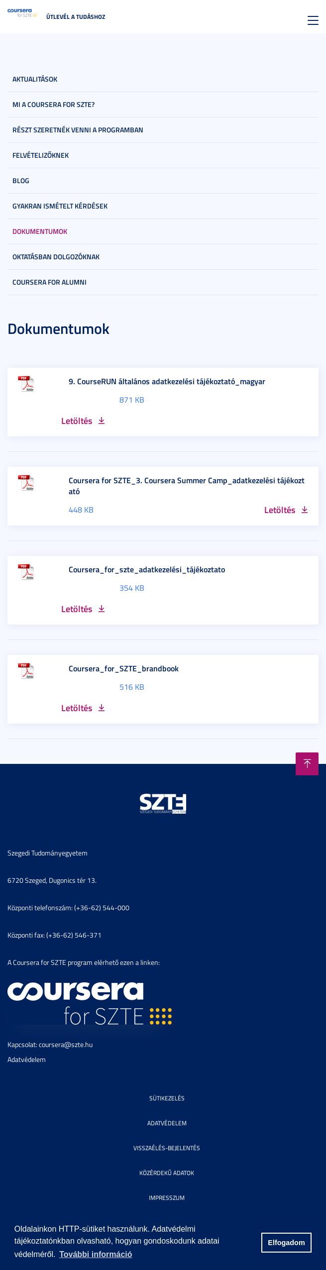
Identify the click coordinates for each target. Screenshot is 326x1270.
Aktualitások (34, 79)
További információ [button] (95, 1254)
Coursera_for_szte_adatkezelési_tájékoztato (147, 569)
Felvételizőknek (40, 155)
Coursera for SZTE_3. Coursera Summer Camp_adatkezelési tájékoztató (187, 486)
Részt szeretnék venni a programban (77, 129)
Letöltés (76, 420)
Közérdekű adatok (166, 1172)
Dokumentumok (39, 231)
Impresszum (167, 1197)
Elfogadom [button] (286, 1243)
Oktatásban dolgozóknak (56, 256)
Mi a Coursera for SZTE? (53, 104)
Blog (20, 180)
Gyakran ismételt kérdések (60, 206)
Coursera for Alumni (49, 282)
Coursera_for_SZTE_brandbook (124, 668)
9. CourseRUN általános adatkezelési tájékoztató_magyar (167, 381)
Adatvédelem (26, 1059)
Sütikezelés (167, 1098)
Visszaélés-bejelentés (166, 1148)
